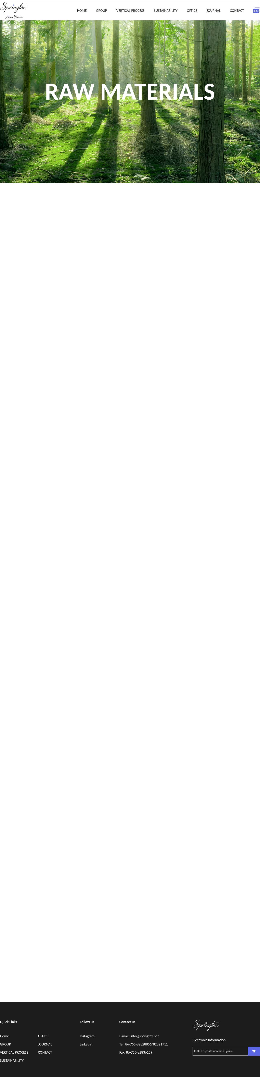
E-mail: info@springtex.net (139, 1036)
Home (4, 1036)
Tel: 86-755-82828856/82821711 (143, 1044)
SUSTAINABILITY (166, 10)
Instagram (87, 1036)
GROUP (101, 10)
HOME (82, 10)
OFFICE (192, 10)
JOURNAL (214, 10)
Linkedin (86, 1044)
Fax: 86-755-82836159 (135, 1052)
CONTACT (237, 10)
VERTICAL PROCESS (130, 10)
